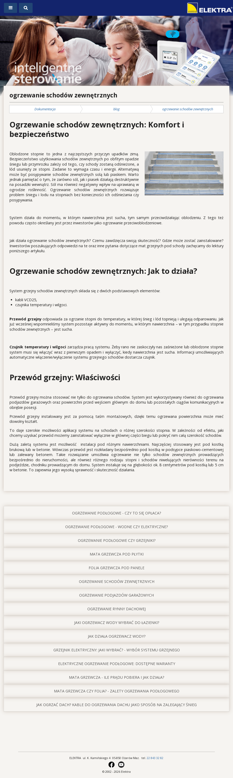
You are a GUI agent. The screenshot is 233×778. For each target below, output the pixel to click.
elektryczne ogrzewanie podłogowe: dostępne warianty (116, 663)
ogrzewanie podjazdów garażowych (116, 595)
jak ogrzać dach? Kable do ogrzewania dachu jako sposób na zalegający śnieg (116, 704)
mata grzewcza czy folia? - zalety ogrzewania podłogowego (116, 690)
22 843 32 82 (155, 758)
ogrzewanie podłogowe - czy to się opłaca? (116, 513)
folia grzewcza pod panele (116, 567)
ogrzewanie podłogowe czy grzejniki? (116, 540)
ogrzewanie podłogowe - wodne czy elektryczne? (116, 526)
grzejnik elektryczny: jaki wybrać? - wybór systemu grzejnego (116, 649)
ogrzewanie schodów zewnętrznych (187, 109)
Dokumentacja (44, 109)
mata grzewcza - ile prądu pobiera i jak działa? (116, 677)
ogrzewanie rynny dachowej (116, 608)
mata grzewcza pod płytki (117, 554)
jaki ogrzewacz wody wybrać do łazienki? (116, 622)
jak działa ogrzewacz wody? (116, 636)
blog (116, 109)
